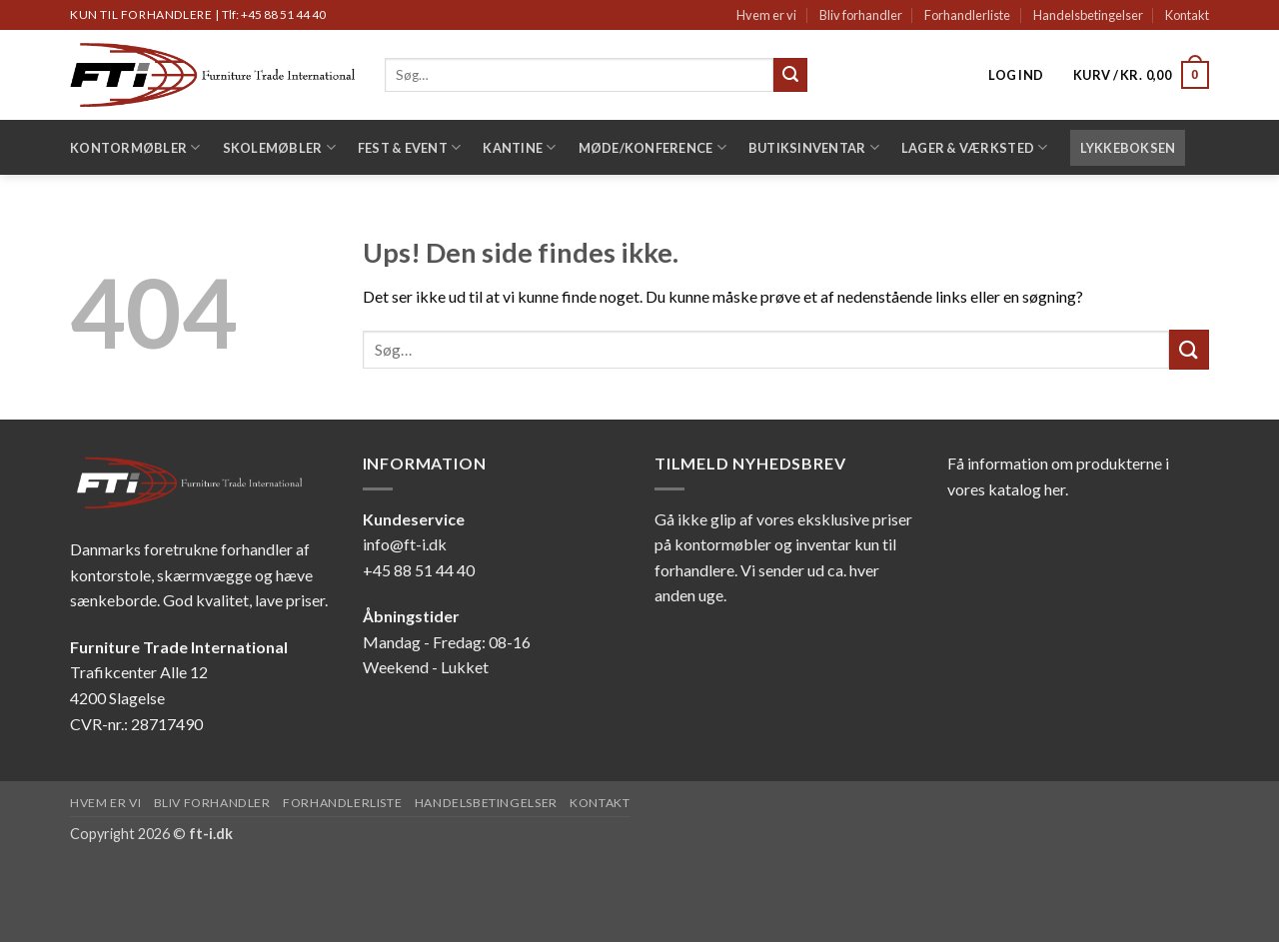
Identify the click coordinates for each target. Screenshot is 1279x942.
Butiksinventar (813, 147)
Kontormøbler (135, 147)
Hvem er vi (766, 15)
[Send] (790, 75)
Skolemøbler (279, 147)
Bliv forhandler (860, 15)
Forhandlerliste (967, 15)
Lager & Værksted (974, 147)
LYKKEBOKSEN (1128, 148)
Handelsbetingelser (1088, 15)
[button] (1015, 75)
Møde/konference (652, 147)
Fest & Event (410, 147)
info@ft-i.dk (405, 543)
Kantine (519, 147)
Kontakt (1187, 15)
